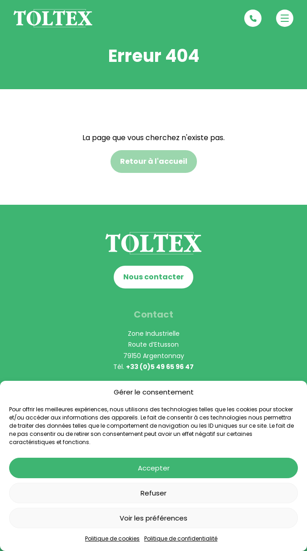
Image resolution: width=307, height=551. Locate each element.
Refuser (153, 493)
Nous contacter (153, 277)
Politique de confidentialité (180, 538)
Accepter (154, 468)
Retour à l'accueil (153, 161)
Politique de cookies (112, 538)
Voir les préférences (153, 518)
